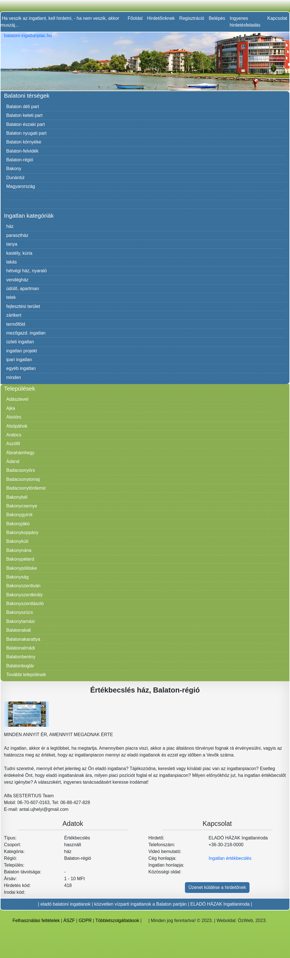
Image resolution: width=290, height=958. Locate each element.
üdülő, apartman (22, 288)
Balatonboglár (20, 665)
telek (11, 297)
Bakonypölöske (21, 568)
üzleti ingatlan (20, 341)
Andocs (13, 434)
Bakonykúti (17, 541)
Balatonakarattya (23, 639)
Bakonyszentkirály (24, 594)
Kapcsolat (277, 18)
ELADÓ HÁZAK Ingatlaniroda (220, 904)
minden (13, 377)
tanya (11, 244)
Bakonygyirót (19, 514)
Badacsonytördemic (26, 488)
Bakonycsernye (21, 505)
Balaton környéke (23, 142)
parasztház (17, 235)
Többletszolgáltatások (117, 920)
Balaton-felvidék (22, 151)
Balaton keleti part (24, 115)
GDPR (85, 920)
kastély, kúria (19, 253)
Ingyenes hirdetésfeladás (245, 21)
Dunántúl (15, 177)
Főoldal (135, 18)
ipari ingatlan (19, 359)
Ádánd (12, 461)
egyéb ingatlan (21, 368)
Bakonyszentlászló (25, 603)
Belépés (217, 18)
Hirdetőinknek (161, 18)
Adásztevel (17, 399)
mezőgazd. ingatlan (26, 333)
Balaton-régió (19, 159)
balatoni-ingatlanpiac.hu (28, 35)
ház (10, 226)
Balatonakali (18, 630)
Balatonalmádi (20, 648)
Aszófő (13, 443)
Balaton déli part (22, 106)
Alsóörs (13, 417)
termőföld (15, 324)
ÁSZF (69, 920)
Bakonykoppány (22, 532)
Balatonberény (20, 656)
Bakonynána (18, 550)
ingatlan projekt (21, 350)
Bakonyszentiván (23, 585)
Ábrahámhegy (20, 452)
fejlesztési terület (23, 306)
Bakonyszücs (19, 612)
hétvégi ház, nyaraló (26, 270)
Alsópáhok (16, 426)
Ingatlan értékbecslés (230, 858)
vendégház (17, 279)
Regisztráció (191, 18)
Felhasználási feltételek (35, 920)
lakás (11, 262)
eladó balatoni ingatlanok (65, 904)
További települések (26, 674)
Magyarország (20, 186)
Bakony (13, 168)
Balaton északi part (25, 124)
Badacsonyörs (20, 470)
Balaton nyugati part (26, 133)
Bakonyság (17, 577)
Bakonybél (16, 497)
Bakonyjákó (18, 523)
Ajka (10, 408)
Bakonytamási (20, 621)
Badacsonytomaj (23, 479)
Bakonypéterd (20, 559)
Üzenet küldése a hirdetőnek (217, 887)
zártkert (13, 315)
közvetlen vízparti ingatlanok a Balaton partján (140, 904)
